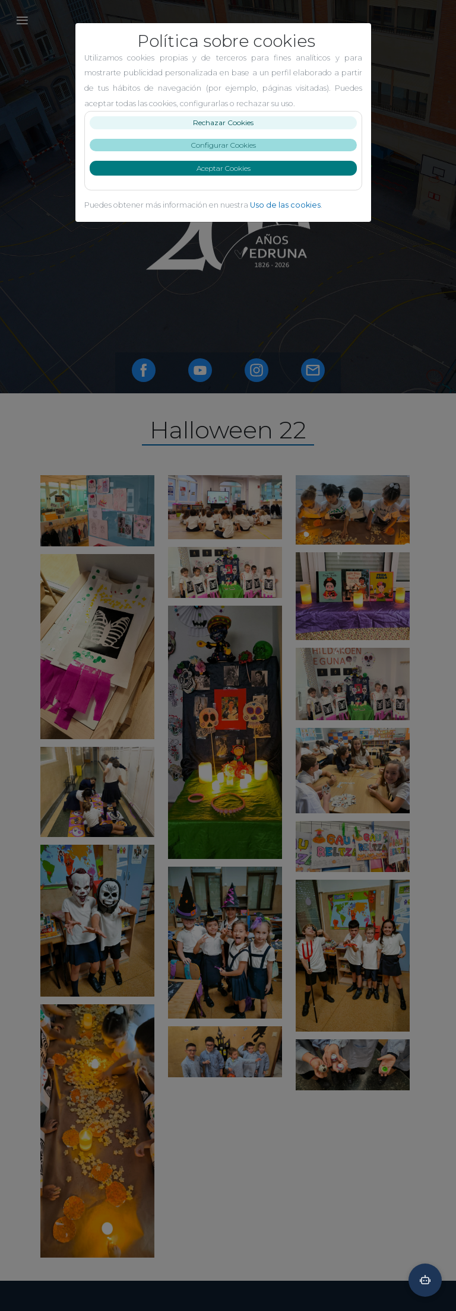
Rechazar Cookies (228, 122)
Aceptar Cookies (228, 168)
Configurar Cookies (228, 145)
